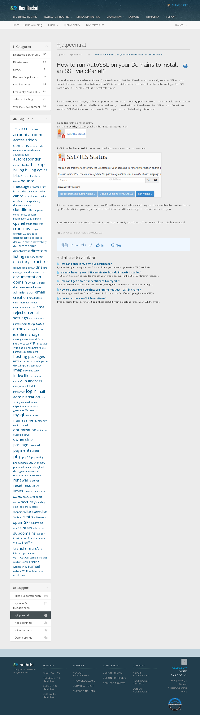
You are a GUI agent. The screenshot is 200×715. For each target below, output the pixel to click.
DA (24, 233)
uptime (25, 553)
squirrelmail (37, 522)
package (20, 444)
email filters (35, 298)
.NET (35, 129)
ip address (33, 380)
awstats (17, 165)
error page (29, 329)
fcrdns (39, 329)
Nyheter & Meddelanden (30, 605)
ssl (20, 527)
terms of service (28, 538)
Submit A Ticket (83, 686)
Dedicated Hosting (88, 16)
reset (18, 485)
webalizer (18, 566)
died (15, 246)
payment (21, 450)
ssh (15, 528)
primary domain (22, 467)
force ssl (24, 343)
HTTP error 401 (21, 361)
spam (18, 522)
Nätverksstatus (30, 630)
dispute (17, 267)
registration (23, 471)
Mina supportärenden (30, 595)
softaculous (40, 517)
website (17, 571)
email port (30, 307)
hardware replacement (25, 351)
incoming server (32, 370)
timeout (42, 538)
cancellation (31, 196)
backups (38, 164)
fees (15, 334)
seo (22, 506)
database (32, 233)
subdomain (39, 528)
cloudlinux (22, 209)
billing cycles (36, 170)
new (40, 420)
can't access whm (36, 191)
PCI (32, 450)
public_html (38, 467)
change (29, 201)
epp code (36, 323)
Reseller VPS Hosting (57, 16)
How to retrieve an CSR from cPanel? (82, 298)
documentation (27, 276)
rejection (18, 475)
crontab (17, 233)
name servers (32, 415)
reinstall (34, 471)
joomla (22, 386)
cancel (18, 196)
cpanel (19, 223)
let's (29, 386)
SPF (27, 522)
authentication (21, 154)
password (34, 445)
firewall (33, 339)
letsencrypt (19, 392)
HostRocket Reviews (141, 682)
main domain (29, 402)
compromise (20, 214)
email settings (26, 315)
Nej (116, 245)
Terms (171, 680)
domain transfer (36, 282)
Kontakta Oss (95, 25)
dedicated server (22, 242)
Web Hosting (52, 672)
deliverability (39, 242)
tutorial (17, 553)
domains (19, 287)
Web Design (152, 16)
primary (41, 463)
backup (26, 165)
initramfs (18, 381)
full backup (42, 343)
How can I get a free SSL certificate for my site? (88, 281)
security (28, 501)
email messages (22, 302)
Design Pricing (113, 672)
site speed (33, 511)
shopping (18, 512)
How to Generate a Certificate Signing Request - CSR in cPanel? (99, 289)
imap (17, 370)
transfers (35, 548)
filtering (17, 339)
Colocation (114, 16)
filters (25, 339)
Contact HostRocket (141, 690)
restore (28, 491)
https (23, 365)
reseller (33, 480)
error (18, 328)
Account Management (82, 674)
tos (19, 543)
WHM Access (36, 571)
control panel (34, 218)
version (34, 557)
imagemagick (34, 365)
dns (39, 267)
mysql (18, 414)
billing (18, 170)
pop (32, 462)
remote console (32, 475)
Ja (100, 245)
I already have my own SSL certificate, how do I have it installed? (99, 272)
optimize (42, 430)
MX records (31, 410)
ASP (24, 150)
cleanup (26, 205)
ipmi (15, 386)
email (30, 287)
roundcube (39, 491)
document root (36, 272)
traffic (27, 542)
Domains (133, 16)
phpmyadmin (20, 463)
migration (18, 406)
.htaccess (23, 128)
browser (34, 187)
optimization (24, 429)
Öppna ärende (30, 637)
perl (36, 450)
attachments (33, 150)
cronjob (35, 229)
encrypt (33, 318)
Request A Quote (114, 683)
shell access (31, 506)
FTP (32, 343)
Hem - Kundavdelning (27, 25)
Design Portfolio (114, 678)
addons (34, 146)
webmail (32, 566)
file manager (30, 334)
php (17, 456)
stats (27, 527)
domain (20, 282)
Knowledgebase (84, 680)
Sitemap (183, 684)
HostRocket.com (25, 665)
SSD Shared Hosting (25, 16)
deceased (37, 237)
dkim (25, 267)
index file (21, 375)
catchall (43, 196)
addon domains (25, 142)
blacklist (20, 175)
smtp (28, 516)
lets (34, 386)
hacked (23, 347)
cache (23, 191)
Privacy (181, 680)
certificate (18, 201)
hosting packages (29, 356)
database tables (22, 237)
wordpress (19, 575)
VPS (40, 557)
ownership (23, 439)
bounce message (23, 183)
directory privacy (34, 257)
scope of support (32, 497)
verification (21, 557)
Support (171, 16)
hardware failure (37, 347)
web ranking (32, 561)
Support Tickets (84, 691)
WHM (25, 571)
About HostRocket (141, 674)
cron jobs (21, 228)
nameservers (25, 420)
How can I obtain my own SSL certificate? (84, 264)
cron (40, 223)
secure (16, 502)
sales (17, 496)
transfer (20, 548)
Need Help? (174, 671)
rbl (14, 471)
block (32, 176)
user (32, 553)
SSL (88, 54)
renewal (20, 480)
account (20, 134)
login (31, 391)
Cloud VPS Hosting (50, 687)
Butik (53, 25)
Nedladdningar (30, 622)
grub (15, 347)
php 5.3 (26, 457)
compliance (39, 210)
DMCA (31, 267)
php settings (38, 457)
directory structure (30, 261)
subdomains (24, 533)
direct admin (28, 246)
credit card (32, 223)
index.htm (35, 376)
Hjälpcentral (72, 25)
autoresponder (27, 159)
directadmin (21, 251)
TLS (15, 543)
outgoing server (21, 434)
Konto (181, 25)
